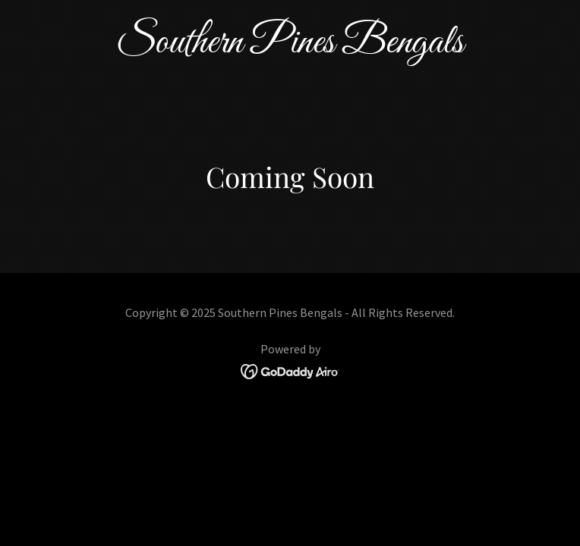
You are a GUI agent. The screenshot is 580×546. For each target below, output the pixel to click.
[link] (290, 47)
